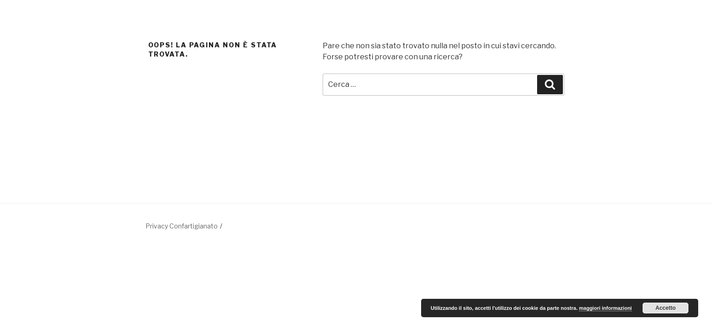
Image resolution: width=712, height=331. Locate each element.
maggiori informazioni (605, 308)
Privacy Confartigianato (181, 226)
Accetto (665, 308)
